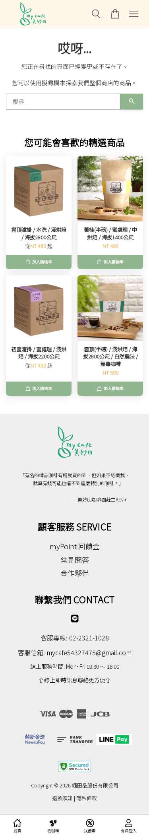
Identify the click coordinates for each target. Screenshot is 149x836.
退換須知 (62, 798)
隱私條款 (86, 798)
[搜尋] (63, 102)
